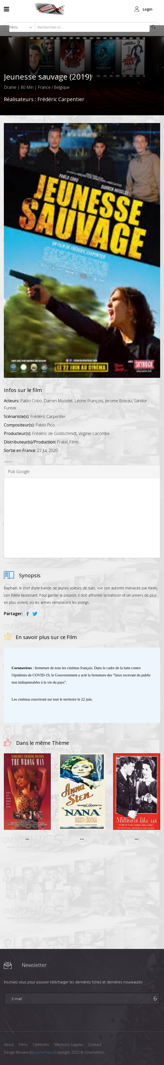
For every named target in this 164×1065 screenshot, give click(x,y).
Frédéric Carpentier (60, 99)
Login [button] (147, 9)
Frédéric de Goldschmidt (54, 433)
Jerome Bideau (118, 401)
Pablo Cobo (31, 401)
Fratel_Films (68, 442)
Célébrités (41, 1044)
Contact (94, 1044)
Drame (10, 87)
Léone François (88, 401)
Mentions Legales (68, 1044)
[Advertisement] (82, 518)
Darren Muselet (58, 401)
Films (23, 1044)
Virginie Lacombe (94, 433)
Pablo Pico (45, 425)
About (9, 1044)
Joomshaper (44, 1052)
